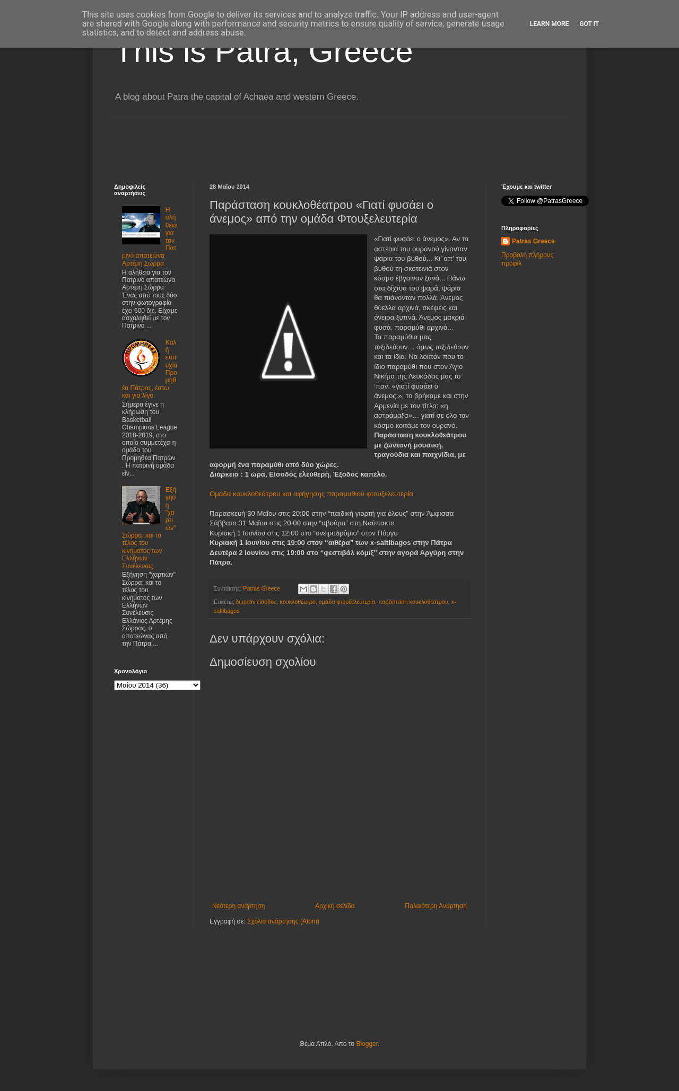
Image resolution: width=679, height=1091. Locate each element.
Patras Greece (533, 241)
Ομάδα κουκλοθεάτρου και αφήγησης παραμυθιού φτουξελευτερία (311, 494)
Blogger (367, 1044)
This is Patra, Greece (263, 51)
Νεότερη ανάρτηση (238, 906)
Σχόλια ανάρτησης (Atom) (283, 921)
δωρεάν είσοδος (256, 602)
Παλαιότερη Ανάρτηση (436, 906)
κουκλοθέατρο (298, 602)
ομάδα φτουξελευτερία (347, 602)
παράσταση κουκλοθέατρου (413, 602)
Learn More (549, 24)
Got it (589, 24)
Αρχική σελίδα (335, 906)
